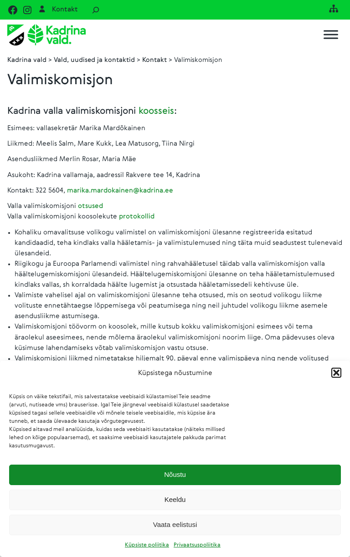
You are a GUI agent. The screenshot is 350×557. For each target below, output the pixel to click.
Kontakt (65, 9)
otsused (90, 206)
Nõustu (175, 474)
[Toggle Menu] (331, 34)
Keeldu (175, 499)
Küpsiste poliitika (147, 545)
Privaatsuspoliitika (197, 545)
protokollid (136, 216)
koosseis (156, 111)
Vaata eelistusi (175, 524)
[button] (336, 372)
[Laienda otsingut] (95, 10)
